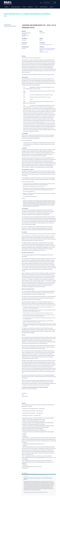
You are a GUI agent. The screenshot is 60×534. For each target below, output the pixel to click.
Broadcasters (31, 6)
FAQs (41, 2)
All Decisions (7, 24)
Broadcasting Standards (16, 6)
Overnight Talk (24, 44)
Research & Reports (44, 6)
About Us (52, 6)
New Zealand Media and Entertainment (46, 44)
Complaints (7, 6)
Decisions (24, 6)
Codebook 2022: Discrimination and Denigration (47, 48)
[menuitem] (7, 7)
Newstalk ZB (24, 48)
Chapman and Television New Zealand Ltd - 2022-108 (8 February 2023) (38, 478)
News (36, 6)
